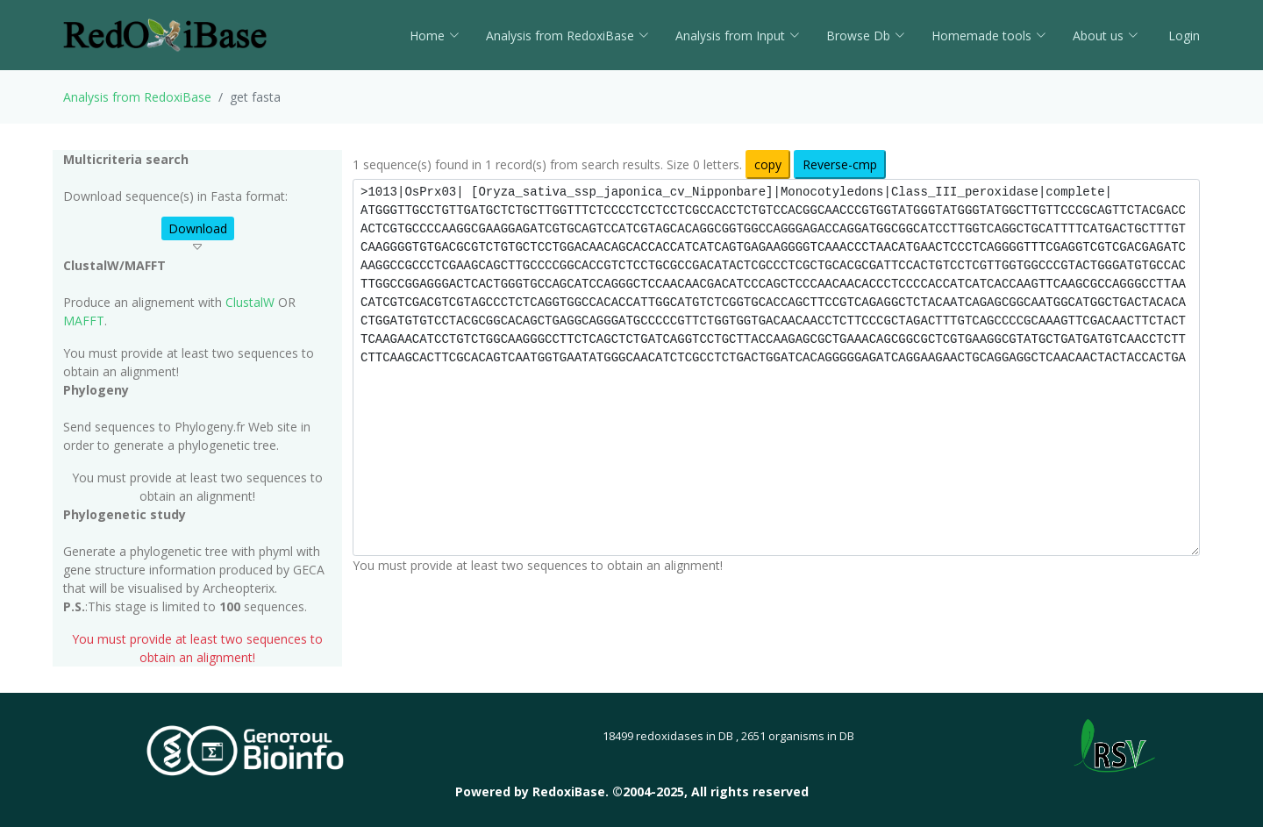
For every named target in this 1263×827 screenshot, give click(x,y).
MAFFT (83, 320)
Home (435, 35)
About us (1105, 35)
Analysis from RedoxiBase (137, 97)
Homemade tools (988, 35)
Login (1182, 35)
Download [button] (197, 228)
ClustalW (250, 302)
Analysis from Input (737, 35)
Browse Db (865, 35)
